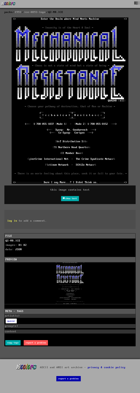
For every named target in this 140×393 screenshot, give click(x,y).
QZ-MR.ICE (12, 240)
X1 (20, 245)
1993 (18, 12)
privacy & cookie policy (106, 367)
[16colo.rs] (8, 4)
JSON (18, 249)
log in (12, 220)
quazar (11, 321)
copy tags (13, 343)
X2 (25, 245)
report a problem (36, 343)
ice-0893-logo (35, 12)
